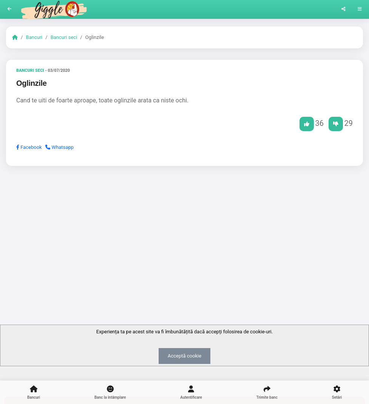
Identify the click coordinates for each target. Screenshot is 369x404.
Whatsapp (59, 147)
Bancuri (34, 37)
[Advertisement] (184, 230)
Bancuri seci (64, 37)
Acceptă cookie (184, 356)
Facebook (29, 147)
